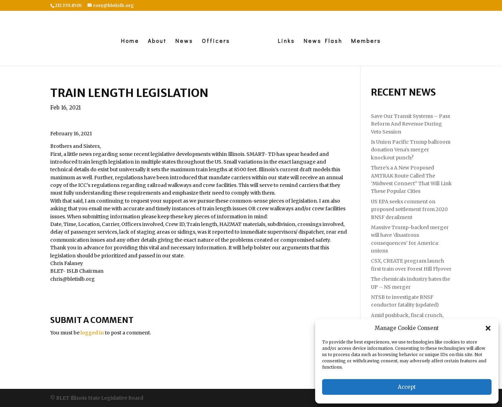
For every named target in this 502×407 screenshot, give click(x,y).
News (182, 41)
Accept (407, 387)
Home (128, 41)
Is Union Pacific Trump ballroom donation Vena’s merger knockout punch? (410, 150)
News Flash (324, 41)
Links (288, 41)
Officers (214, 41)
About (155, 41)
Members (368, 41)
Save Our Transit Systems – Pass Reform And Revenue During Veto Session (410, 124)
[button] (488, 328)
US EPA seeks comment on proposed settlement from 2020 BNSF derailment (409, 209)
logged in (92, 333)
